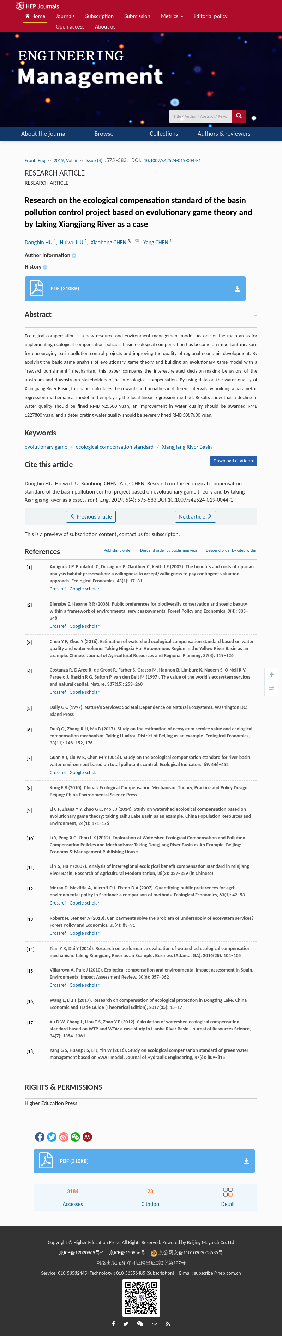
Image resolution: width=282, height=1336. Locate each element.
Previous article (91, 516)
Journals (65, 16)
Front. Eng (35, 161)
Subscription (99, 16)
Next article (195, 516)
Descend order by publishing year (168, 550)
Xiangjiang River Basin (187, 446)
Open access (70, 26)
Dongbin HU (39, 242)
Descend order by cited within (231, 550)
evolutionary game (46, 446)
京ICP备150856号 (127, 1253)
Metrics (172, 16)
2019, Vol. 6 (65, 161)
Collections (164, 133)
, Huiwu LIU (70, 242)
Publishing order (118, 550)
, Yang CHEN (154, 242)
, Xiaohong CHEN (107, 242)
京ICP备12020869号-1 (81, 1253)
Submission (137, 16)
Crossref (58, 589)
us (140, 534)
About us (105, 26)
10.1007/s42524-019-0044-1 (172, 161)
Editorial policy (211, 16)
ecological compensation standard (115, 446)
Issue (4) (94, 161)
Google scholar (84, 589)
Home (35, 16)
